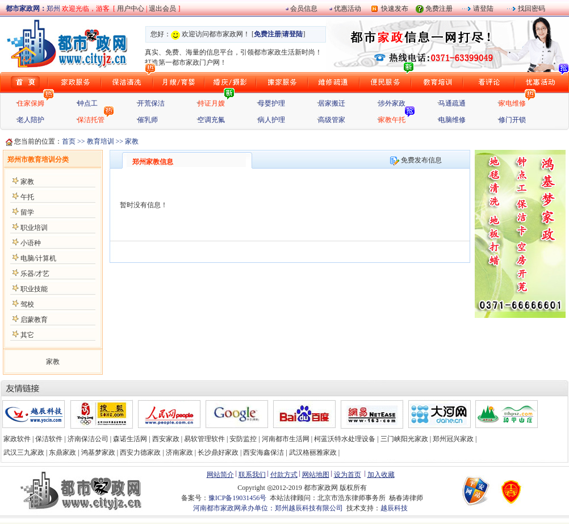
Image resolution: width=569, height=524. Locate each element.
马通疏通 (452, 103)
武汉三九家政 (23, 452)
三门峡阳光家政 (404, 439)
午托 (27, 197)
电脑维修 (452, 120)
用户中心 (130, 8)
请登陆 (482, 8)
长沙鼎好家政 (218, 452)
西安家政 (165, 439)
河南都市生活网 (285, 439)
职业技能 (34, 289)
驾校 (27, 304)
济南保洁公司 (88, 439)
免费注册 (439, 8)
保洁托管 (90, 120)
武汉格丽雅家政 (313, 452)
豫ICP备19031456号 (237, 498)
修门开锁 (512, 120)
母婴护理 (271, 103)
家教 (27, 182)
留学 (27, 212)
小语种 (30, 243)
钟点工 (87, 103)
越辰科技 (394, 508)
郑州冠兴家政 (453, 439)
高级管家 (331, 120)
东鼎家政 (62, 452)
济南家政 (179, 452)
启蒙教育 (34, 320)
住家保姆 (30, 103)
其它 (27, 335)
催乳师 (147, 120)
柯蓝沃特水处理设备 (344, 439)
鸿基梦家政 (98, 452)
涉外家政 (391, 103)
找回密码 (530, 8)
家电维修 (512, 103)
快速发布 (393, 8)
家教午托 (391, 120)
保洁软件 (48, 439)
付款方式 (284, 475)
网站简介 (220, 475)
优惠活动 (347, 8)
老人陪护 (30, 120)
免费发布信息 (416, 160)
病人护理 (271, 120)
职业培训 (34, 228)
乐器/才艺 (34, 274)
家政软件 (17, 439)
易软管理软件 (204, 439)
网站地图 (315, 475)
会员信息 (303, 8)
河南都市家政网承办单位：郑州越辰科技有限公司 (268, 508)
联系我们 (252, 475)
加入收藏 (381, 475)
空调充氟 (211, 120)
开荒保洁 (151, 103)
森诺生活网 (130, 439)
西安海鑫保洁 (263, 452)
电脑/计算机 (38, 258)
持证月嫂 (211, 103)
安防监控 (243, 439)
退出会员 (163, 8)
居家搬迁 (331, 103)
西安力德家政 (140, 452)
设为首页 (347, 475)
